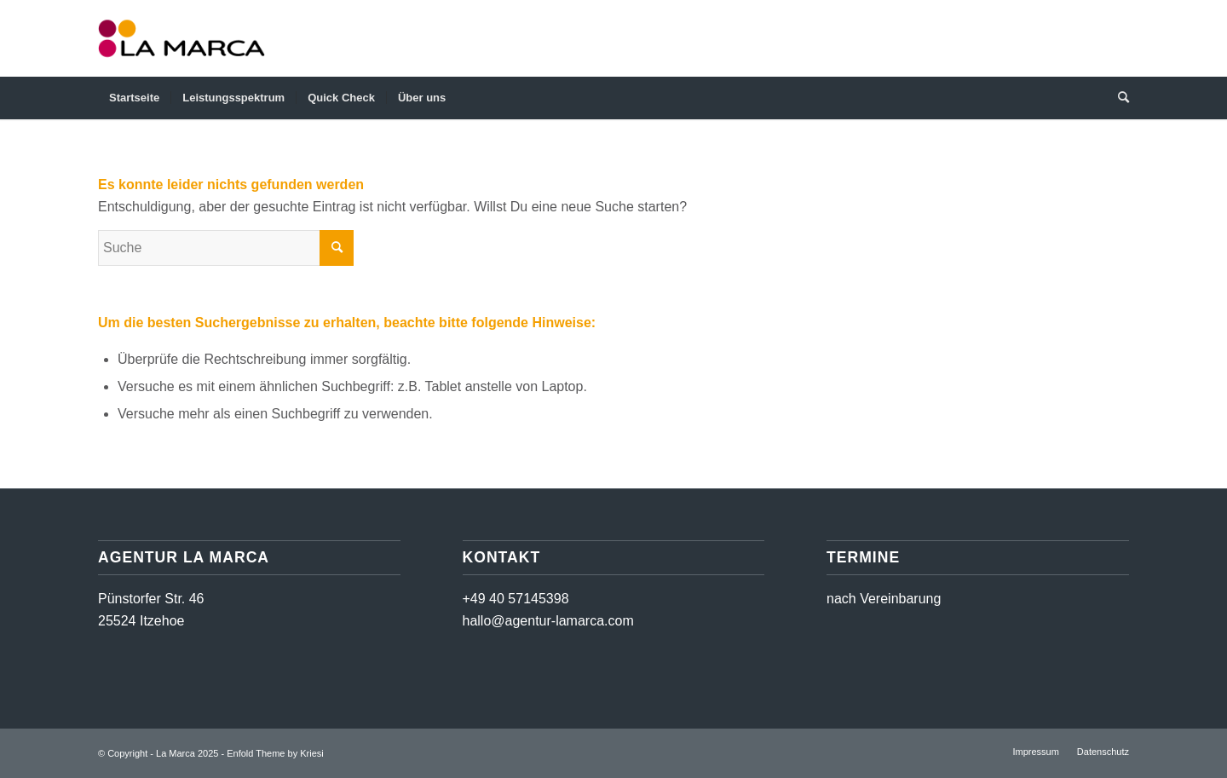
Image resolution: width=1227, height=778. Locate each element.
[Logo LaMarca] (181, 38)
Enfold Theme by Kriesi (275, 753)
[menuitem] (134, 98)
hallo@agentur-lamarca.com (548, 621)
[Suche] (1118, 98)
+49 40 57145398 (516, 598)
